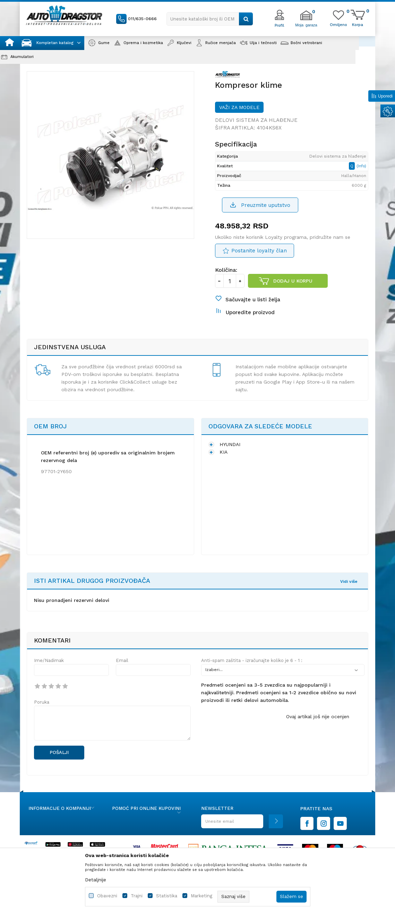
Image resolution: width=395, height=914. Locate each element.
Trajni (137, 895)
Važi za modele (239, 107)
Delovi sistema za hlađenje (256, 120)
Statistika (166, 895)
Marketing (201, 895)
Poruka (41, 702)
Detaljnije (95, 879)
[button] (209, 19)
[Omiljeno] (338, 24)
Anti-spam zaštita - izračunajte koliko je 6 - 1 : (251, 660)
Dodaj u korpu (292, 281)
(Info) (361, 166)
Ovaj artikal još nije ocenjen (317, 716)
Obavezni (107, 895)
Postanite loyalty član (259, 251)
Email (122, 660)
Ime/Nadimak (49, 660)
